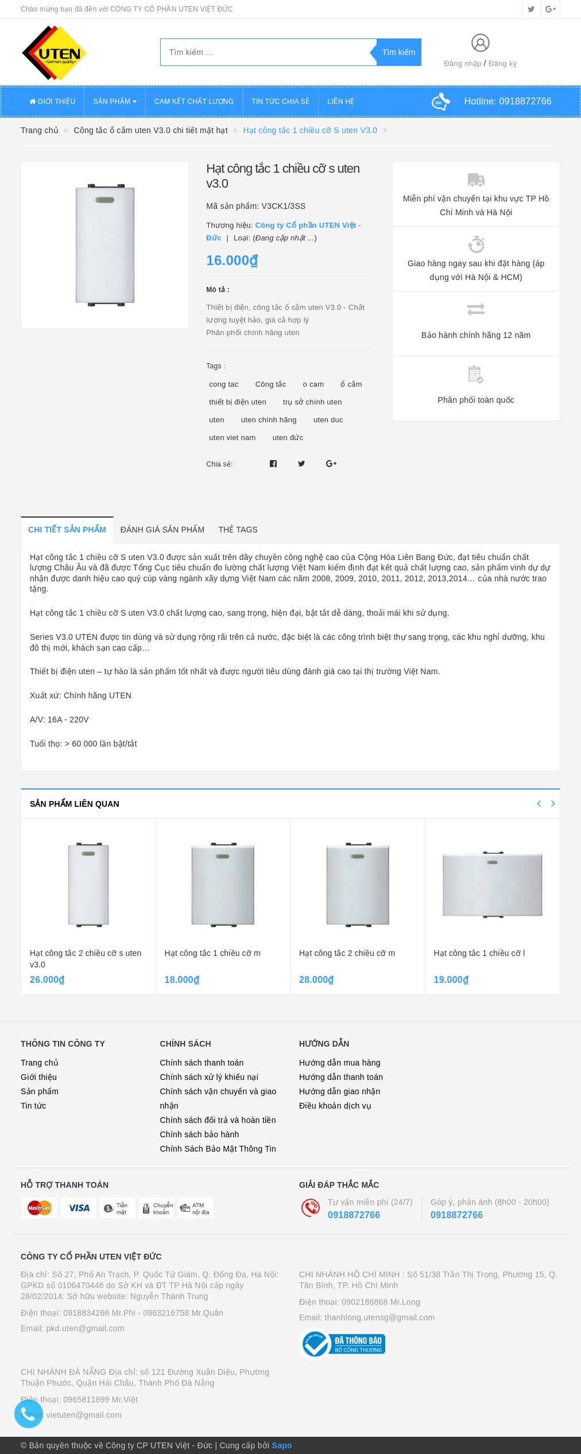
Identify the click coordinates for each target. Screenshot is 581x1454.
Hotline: (508, 101)
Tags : (216, 366)
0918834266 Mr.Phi (99, 1312)
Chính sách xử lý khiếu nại (209, 1077)
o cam (313, 384)
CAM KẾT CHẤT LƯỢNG (194, 102)
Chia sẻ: (219, 464)
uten (216, 419)
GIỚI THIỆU (52, 102)
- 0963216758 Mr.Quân (180, 1312)
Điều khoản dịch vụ (335, 1105)
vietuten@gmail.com (84, 1415)
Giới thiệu (39, 1077)
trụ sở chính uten (312, 402)
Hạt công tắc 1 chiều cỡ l (479, 953)
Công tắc (270, 384)
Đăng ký (503, 63)
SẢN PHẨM (115, 102)
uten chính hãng (269, 419)
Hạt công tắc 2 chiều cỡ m (347, 953)
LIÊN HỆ (340, 102)
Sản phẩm (40, 1091)
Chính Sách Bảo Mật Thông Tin (218, 1148)
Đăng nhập (463, 63)
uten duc (328, 419)
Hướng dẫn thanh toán (341, 1077)
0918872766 (354, 1215)
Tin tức (33, 1105)
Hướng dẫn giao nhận (340, 1091)
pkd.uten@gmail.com (86, 1328)
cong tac (223, 384)
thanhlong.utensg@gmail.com (380, 1317)
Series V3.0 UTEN (64, 637)
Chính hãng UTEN (97, 695)
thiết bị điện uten (237, 402)
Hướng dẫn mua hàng (340, 1062)
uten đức (288, 437)
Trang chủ (40, 1062)
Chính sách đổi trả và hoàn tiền (218, 1120)
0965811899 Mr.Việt (100, 1399)
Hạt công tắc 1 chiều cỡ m (213, 953)
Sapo (282, 1445)
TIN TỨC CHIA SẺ (280, 102)
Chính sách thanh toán (202, 1062)
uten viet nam (232, 437)
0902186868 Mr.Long (381, 1302)
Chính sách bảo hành (199, 1134)
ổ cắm (351, 384)
